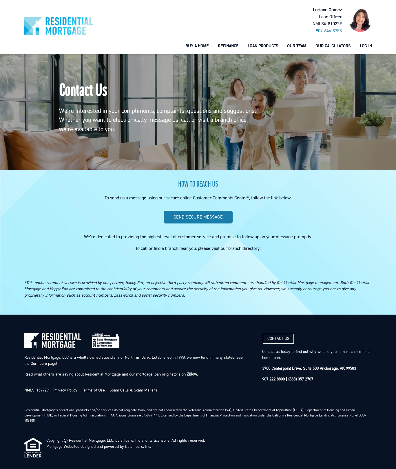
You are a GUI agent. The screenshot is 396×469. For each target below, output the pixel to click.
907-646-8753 (329, 31)
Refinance (228, 46)
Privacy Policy (65, 390)
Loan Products (263, 46)
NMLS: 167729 (36, 390)
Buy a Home (197, 46)
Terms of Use (93, 390)
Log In (366, 46)
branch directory (244, 248)
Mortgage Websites (62, 446)
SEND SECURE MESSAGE (198, 217)
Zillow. (192, 374)
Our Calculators (333, 46)
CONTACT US (278, 338)
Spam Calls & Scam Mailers (133, 390)
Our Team (296, 46)
